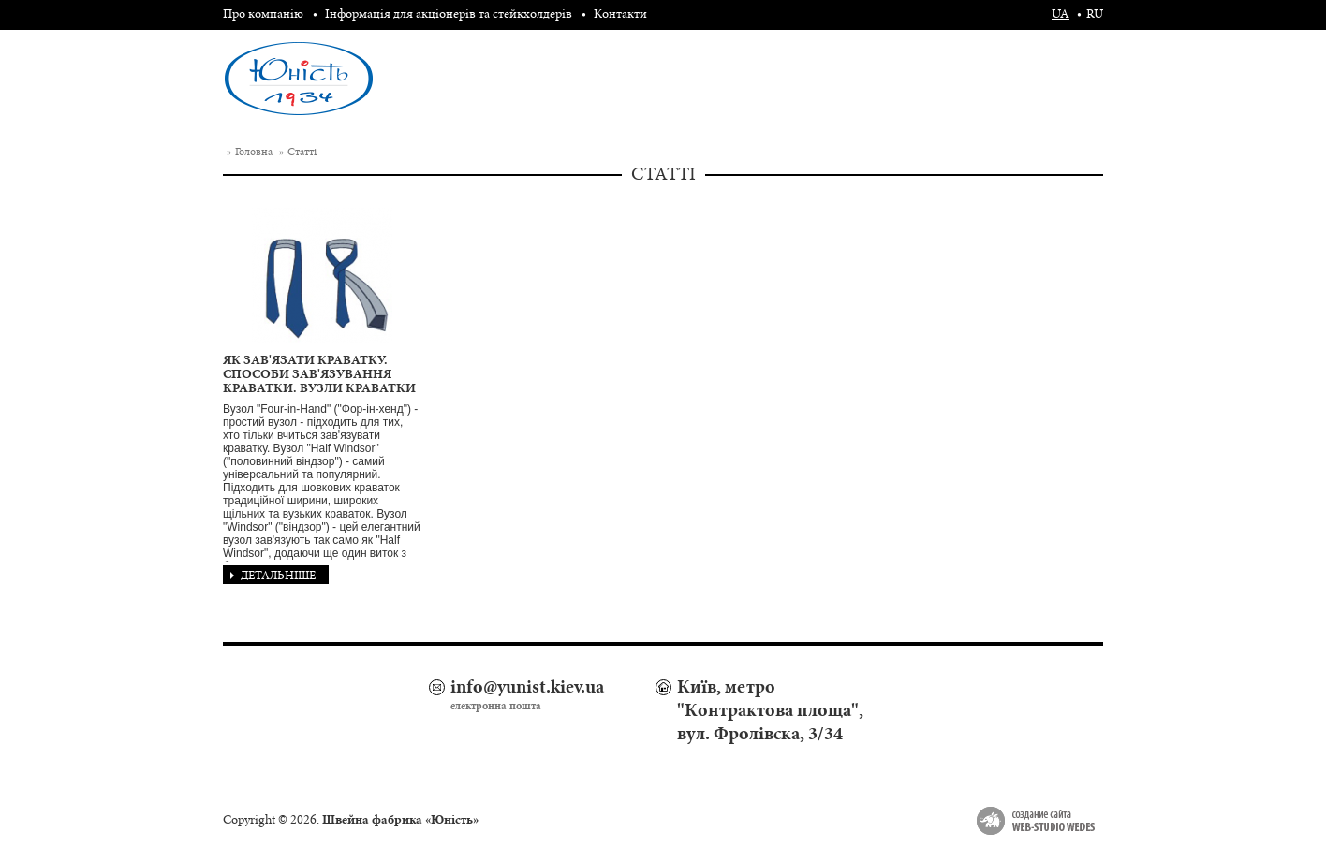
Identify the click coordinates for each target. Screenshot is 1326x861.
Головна (254, 152)
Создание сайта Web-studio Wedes (1036, 821)
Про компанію (263, 14)
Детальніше (273, 576)
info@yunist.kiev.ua (527, 687)
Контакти (620, 14)
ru (1094, 14)
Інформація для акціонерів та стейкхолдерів (448, 14)
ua (1060, 14)
